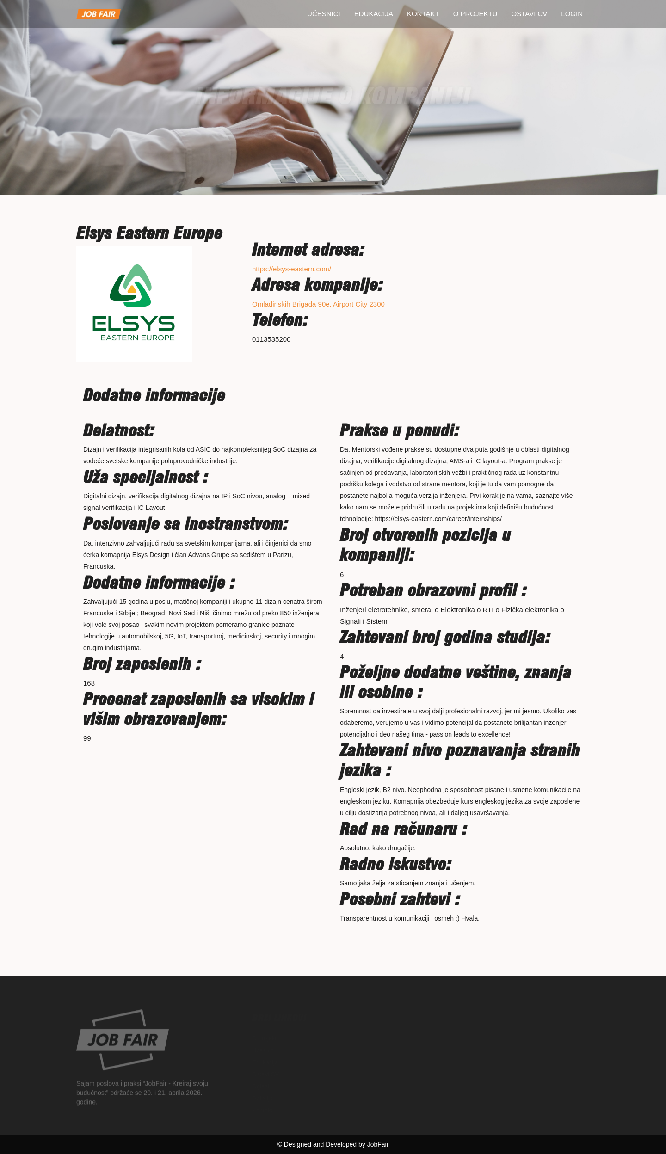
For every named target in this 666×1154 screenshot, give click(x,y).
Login (572, 14)
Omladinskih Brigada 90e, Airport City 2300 (318, 304)
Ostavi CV (530, 14)
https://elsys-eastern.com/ (291, 269)
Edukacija (373, 14)
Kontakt (423, 14)
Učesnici (323, 14)
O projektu (475, 14)
